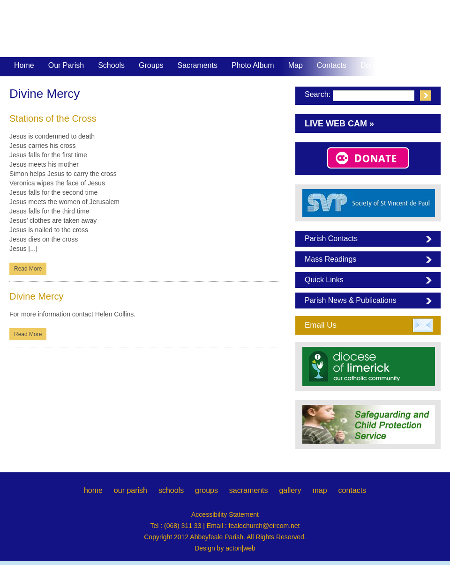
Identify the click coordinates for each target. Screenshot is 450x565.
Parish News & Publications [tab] (351, 300)
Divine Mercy (36, 296)
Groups (151, 65)
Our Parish (66, 66)
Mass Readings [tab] (330, 259)
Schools (111, 65)
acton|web (240, 548)
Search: (317, 94)
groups (206, 490)
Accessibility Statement (225, 514)
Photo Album (253, 65)
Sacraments (198, 66)
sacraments (248, 490)
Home (24, 65)
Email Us (321, 325)
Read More (28, 268)
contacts (352, 490)
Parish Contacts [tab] (331, 238)
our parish (130, 490)
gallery (290, 490)
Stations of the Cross (53, 118)
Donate (372, 65)
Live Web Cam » (339, 123)
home (93, 490)
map (319, 490)
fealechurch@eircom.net (264, 525)
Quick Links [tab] (324, 280)
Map (295, 65)
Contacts (331, 65)
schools (171, 490)
